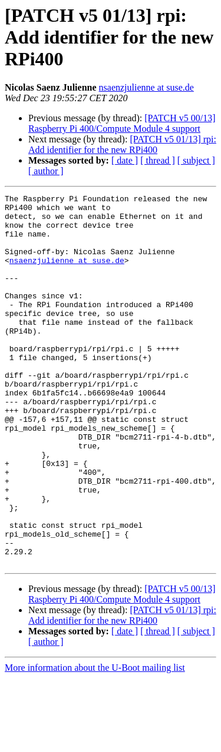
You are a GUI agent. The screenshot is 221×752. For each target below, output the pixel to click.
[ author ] (46, 171)
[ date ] (124, 160)
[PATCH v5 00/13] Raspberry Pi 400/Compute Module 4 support (122, 123)
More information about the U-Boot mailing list (95, 742)
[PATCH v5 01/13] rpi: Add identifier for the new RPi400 (122, 144)
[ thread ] (157, 160)
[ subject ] (196, 160)
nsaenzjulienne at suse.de (146, 87)
